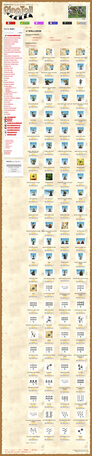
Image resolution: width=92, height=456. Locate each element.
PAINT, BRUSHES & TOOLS (14, 123)
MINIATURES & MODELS (13, 35)
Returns (7, 144)
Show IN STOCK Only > (30, 45)
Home (26, 27)
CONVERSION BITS (10, 87)
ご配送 (12, 451)
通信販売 (26, 23)
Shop (30, 27)
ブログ (54, 23)
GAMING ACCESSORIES (13, 125)
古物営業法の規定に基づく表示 (26, 451)
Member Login (8, 146)
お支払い (8, 451)
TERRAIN (9, 121)
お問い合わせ (34, 449)
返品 (15, 451)
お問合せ (82, 23)
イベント (40, 23)
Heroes (7, 89)
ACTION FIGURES (12, 132)
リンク (69, 23)
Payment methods (9, 141)
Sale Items (7, 153)
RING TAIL (85, 450)
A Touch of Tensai (84, 451)
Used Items (8, 152)
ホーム (12, 23)
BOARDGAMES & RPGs (13, 127)
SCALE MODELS (11, 134)
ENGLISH (7, 147)
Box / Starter (8, 91)
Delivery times (8, 143)
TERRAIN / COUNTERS (11, 92)
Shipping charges (9, 140)
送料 (5, 451)
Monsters (8, 90)
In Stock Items (8, 150)
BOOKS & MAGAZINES (13, 130)
